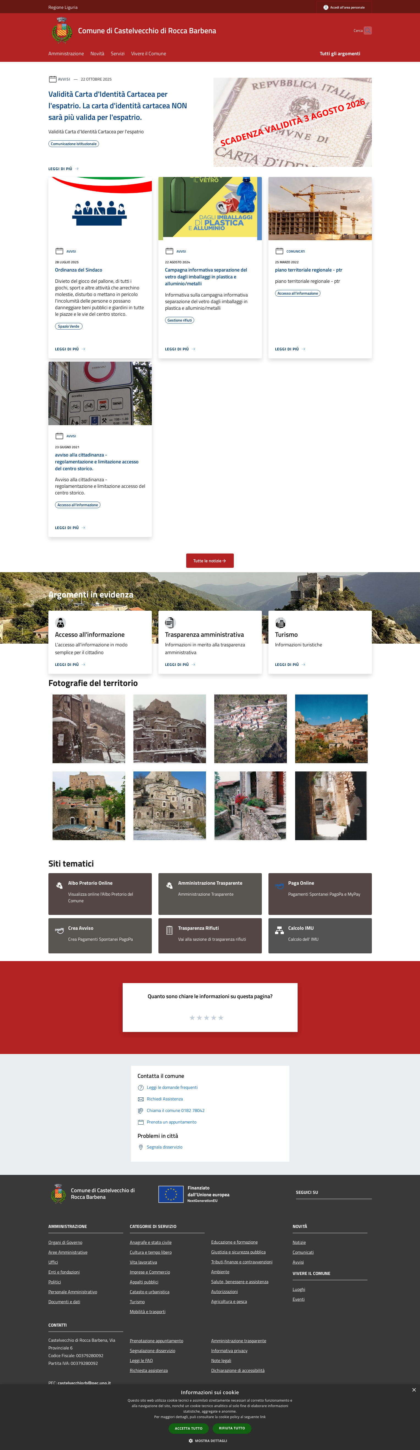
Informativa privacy (229, 1350)
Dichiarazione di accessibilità (238, 1370)
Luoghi (299, 1289)
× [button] (414, 1390)
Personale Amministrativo (72, 1291)
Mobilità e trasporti (148, 1311)
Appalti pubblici (144, 1282)
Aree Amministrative (67, 1252)
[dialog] (210, 1417)
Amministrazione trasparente (238, 1340)
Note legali (221, 1360)
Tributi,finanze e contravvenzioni (242, 1261)
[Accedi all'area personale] (344, 7)
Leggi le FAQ (141, 1360)
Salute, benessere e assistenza (239, 1281)
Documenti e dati (64, 1301)
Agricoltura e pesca (229, 1301)
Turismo (137, 1301)
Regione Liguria (63, 7)
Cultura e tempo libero (151, 1252)
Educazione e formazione (234, 1242)
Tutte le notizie (210, 560)
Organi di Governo (65, 1242)
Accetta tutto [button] (188, 1428)
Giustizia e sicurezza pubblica (238, 1252)
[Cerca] (365, 30)
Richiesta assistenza (149, 1370)
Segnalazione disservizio (152, 1350)
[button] (210, 1440)
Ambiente (220, 1271)
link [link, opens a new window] (263, 1417)
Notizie (299, 1242)
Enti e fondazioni (64, 1272)
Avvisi (64, 79)
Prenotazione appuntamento (156, 1340)
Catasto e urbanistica (149, 1291)
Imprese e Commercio (150, 1272)
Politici (54, 1282)
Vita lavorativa (143, 1262)
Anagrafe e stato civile (151, 1242)
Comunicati (290, 251)
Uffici (53, 1262)
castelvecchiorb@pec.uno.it (84, 1383)
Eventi (299, 1299)
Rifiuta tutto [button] (232, 1428)
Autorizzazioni (224, 1291)
